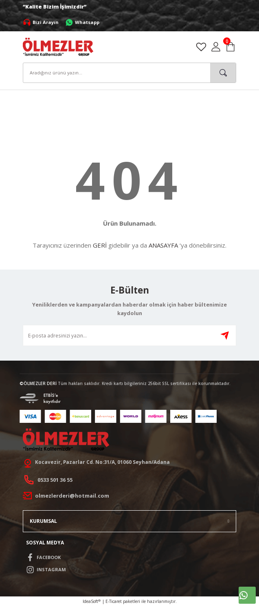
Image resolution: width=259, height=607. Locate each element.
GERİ (100, 245)
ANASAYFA (163, 245)
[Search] (129, 73)
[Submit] (224, 335)
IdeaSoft (92, 601)
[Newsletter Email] (129, 335)
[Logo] (58, 46)
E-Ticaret (113, 601)
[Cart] (230, 46)
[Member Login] (216, 46)
